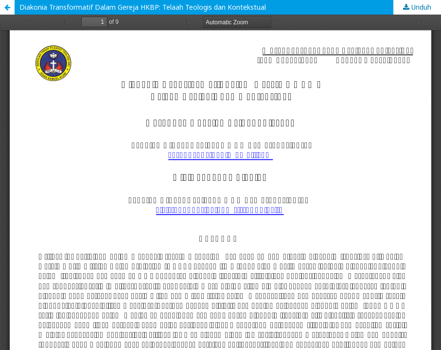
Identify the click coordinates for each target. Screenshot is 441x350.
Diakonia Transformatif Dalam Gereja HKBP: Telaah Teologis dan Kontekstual (142, 7)
